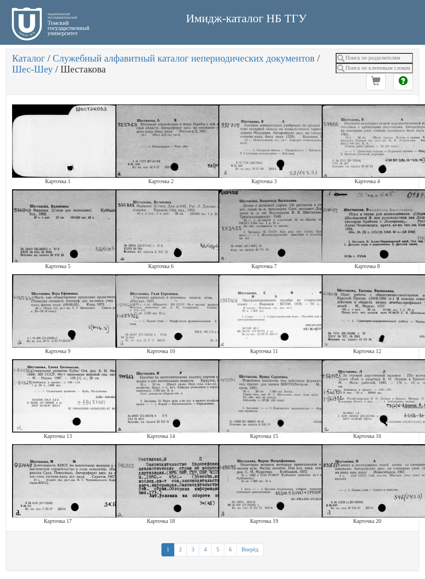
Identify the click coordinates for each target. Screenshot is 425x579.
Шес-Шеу (32, 69)
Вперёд (249, 550)
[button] (376, 81)
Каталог (28, 58)
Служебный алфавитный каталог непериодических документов (184, 58)
